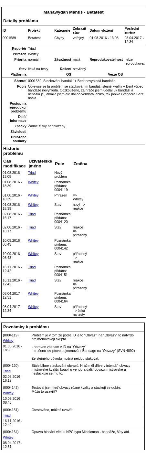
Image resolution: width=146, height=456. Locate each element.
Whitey (33, 182)
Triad (32, 173)
